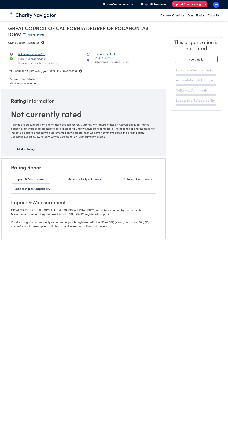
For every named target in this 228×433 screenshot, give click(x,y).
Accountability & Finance (85, 179)
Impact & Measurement (31, 179)
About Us (213, 15)
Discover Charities (172, 15)
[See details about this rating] (196, 59)
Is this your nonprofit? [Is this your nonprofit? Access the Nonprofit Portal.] (31, 54)
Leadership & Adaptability (32, 188)
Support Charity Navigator (189, 4)
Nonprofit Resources (153, 4)
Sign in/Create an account (119, 4)
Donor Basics (195, 15)
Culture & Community (137, 179)
